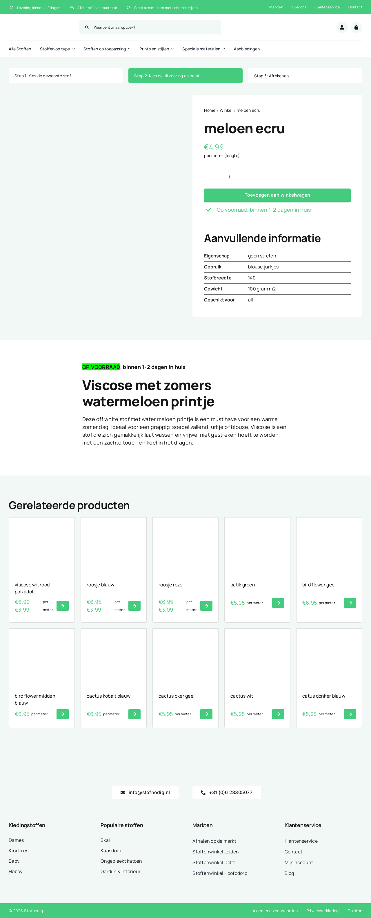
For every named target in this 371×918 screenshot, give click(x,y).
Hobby (15, 871)
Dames (16, 840)
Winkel (226, 110)
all (250, 300)
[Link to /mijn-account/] (342, 27)
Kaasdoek (111, 850)
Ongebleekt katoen (121, 861)
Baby (14, 861)
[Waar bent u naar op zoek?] (150, 27)
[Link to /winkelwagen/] (356, 27)
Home (209, 110)
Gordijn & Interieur (121, 871)
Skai (105, 840)
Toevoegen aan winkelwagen (277, 195)
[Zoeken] (86, 27)
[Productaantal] (228, 177)
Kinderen (19, 850)
